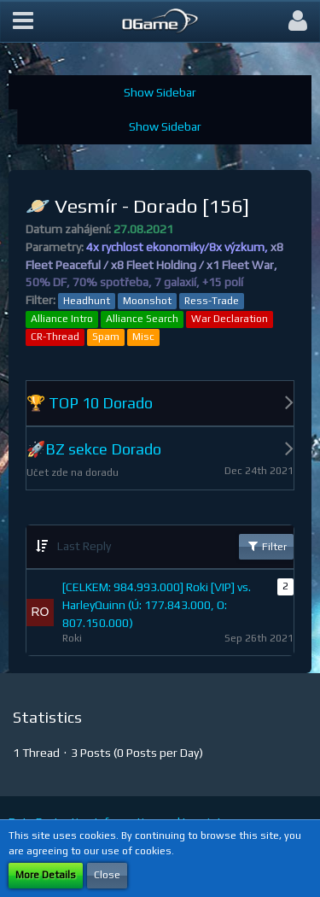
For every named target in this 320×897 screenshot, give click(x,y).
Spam (105, 337)
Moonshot (147, 301)
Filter (266, 546)
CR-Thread (55, 337)
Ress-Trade (211, 301)
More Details (45, 875)
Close (107, 875)
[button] (23, 21)
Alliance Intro (62, 319)
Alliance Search (142, 319)
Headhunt (86, 301)
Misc (143, 337)
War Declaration (229, 319)
